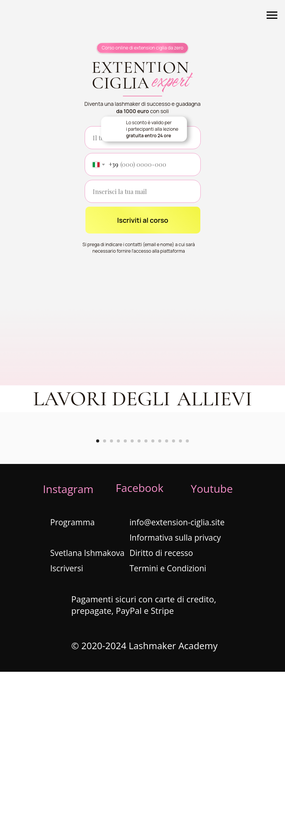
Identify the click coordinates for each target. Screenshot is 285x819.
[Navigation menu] (272, 15)
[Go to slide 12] (173, 588)
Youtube (212, 635)
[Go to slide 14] (187, 588)
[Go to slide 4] (118, 588)
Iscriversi (66, 715)
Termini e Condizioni (167, 715)
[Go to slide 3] (111, 588)
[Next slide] (267, 503)
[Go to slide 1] (97, 588)
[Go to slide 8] (145, 588)
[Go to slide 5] (125, 588)
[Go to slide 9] (152, 588)
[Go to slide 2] (104, 588)
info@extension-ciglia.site (176, 669)
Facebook (140, 635)
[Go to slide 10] (159, 588)
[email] (143, 191)
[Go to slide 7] (139, 588)
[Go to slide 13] (180, 588)
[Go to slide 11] (166, 588)
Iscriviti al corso (143, 220)
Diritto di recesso (161, 700)
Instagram (68, 636)
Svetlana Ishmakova (87, 700)
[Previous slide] (17, 503)
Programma (72, 669)
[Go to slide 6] (132, 588)
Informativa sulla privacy (175, 684)
